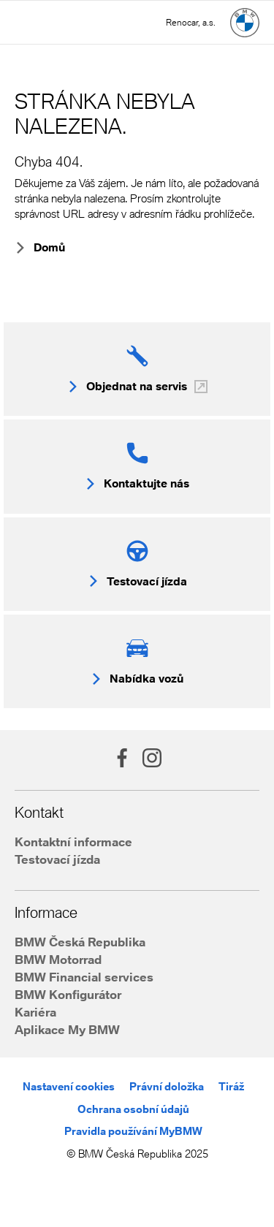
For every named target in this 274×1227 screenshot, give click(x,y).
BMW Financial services (84, 977)
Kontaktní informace (73, 841)
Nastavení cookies (69, 1086)
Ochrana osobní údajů (133, 1109)
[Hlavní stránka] (244, 22)
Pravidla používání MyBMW (133, 1131)
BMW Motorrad (58, 959)
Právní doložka (166, 1086)
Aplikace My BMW (67, 1029)
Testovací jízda (57, 859)
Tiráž (231, 1086)
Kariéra (35, 1012)
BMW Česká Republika (80, 942)
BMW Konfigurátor (68, 994)
